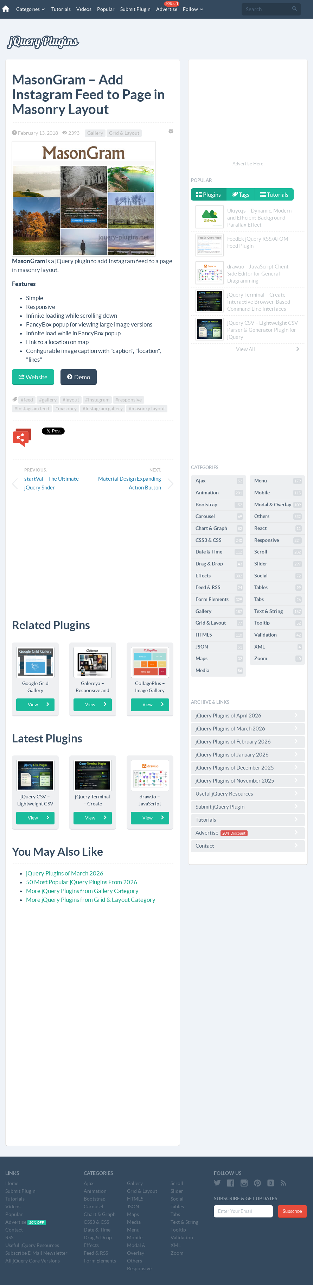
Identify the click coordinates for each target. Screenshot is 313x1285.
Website (33, 377)
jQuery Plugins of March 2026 (64, 873)
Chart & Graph (219, 528)
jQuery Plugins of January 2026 (248, 754)
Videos (83, 9)
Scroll (278, 552)
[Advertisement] (93, 554)
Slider (278, 564)
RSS (9, 1237)
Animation (219, 493)
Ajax (219, 481)
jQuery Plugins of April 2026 (248, 715)
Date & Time (219, 552)
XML (278, 647)
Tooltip (278, 623)
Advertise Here (247, 163)
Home (11, 1183)
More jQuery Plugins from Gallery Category (82, 890)
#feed (27, 400)
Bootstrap (219, 505)
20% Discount (233, 833)
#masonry (66, 408)
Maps (219, 659)
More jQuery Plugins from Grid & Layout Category (90, 899)
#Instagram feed (31, 408)
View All (268, 349)
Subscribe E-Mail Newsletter (36, 1253)
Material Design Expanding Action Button (129, 483)
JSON (219, 647)
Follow (193, 9)
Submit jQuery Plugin (248, 806)
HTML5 (219, 635)
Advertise (167, 6)
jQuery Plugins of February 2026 (248, 741)
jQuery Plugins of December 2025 (248, 767)
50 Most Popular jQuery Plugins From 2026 (81, 882)
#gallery (48, 400)
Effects (219, 576)
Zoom (278, 659)
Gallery (95, 133)
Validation (278, 635)
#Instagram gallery (103, 408)
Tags (241, 194)
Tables (278, 587)
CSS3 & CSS (219, 540)
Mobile (278, 493)
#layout (71, 400)
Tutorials (61, 9)
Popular (106, 9)
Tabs (278, 599)
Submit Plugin (135, 9)
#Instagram (97, 400)
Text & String (278, 611)
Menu (278, 481)
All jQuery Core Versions (32, 1261)
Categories (31, 9)
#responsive (128, 400)
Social (278, 576)
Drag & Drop (219, 564)
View (39, 704)
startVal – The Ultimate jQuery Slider (51, 483)
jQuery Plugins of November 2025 (248, 780)
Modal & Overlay (278, 505)
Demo (78, 377)
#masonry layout (147, 408)
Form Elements (219, 599)
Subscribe (292, 1211)
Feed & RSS (219, 587)
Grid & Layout (124, 133)
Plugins (208, 194)
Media (219, 670)
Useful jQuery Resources (248, 793)
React (278, 528)
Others (278, 516)
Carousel (219, 516)
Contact (248, 845)
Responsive (278, 540)
